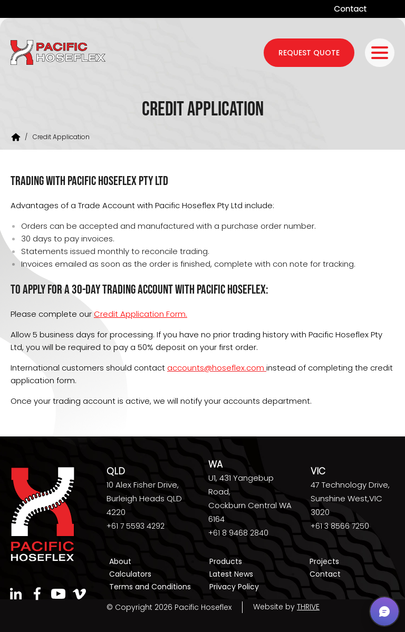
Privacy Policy (234, 585)
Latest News (231, 573)
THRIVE (308, 605)
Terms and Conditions (150, 585)
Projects (324, 561)
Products (225, 561)
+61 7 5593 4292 (136, 526)
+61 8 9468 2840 (238, 533)
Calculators (130, 573)
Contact (350, 8)
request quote (309, 52)
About (120, 561)
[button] (384, 611)
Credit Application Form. (140, 313)
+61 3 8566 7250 (340, 526)
